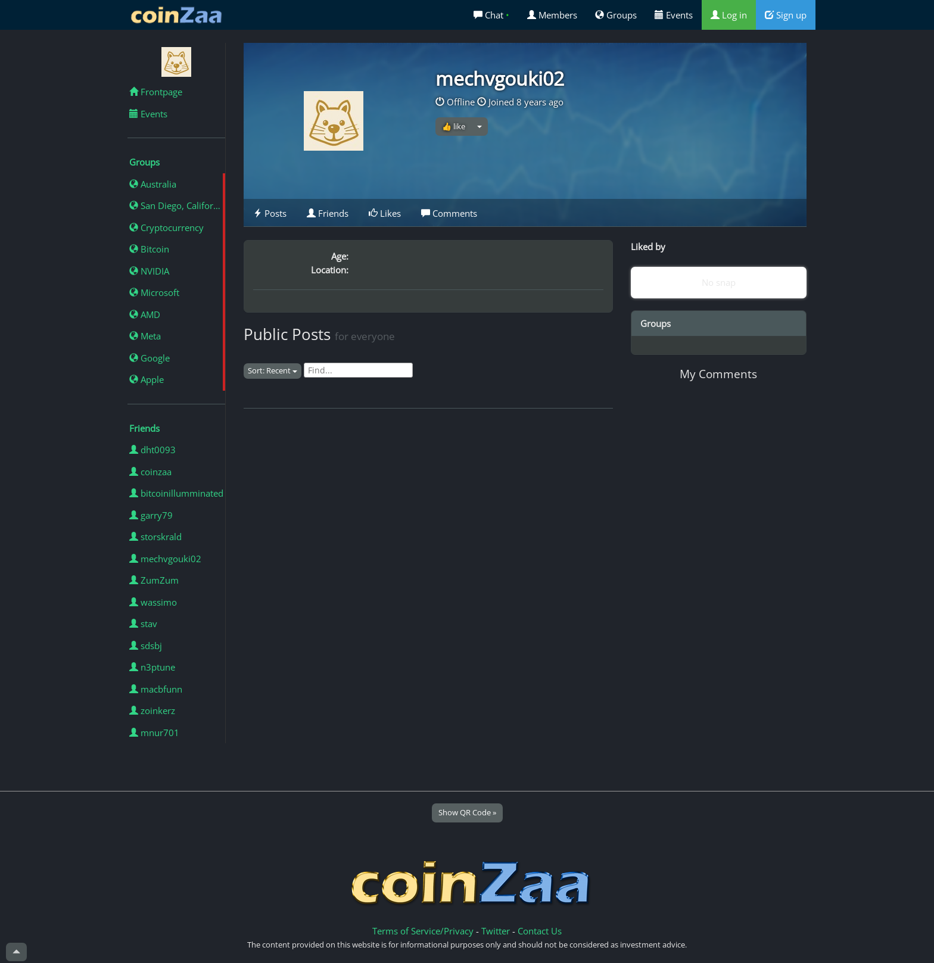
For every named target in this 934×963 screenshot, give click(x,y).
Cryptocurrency (166, 227)
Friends (327, 213)
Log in (729, 15)
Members (552, 15)
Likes (385, 213)
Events (674, 15)
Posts (270, 213)
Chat (491, 15)
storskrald (155, 537)
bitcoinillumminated (176, 493)
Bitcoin (149, 249)
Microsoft (154, 292)
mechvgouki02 (165, 559)
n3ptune (152, 667)
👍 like (453, 126)
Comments (449, 213)
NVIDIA (149, 271)
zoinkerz (152, 710)
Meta (145, 336)
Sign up (786, 15)
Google (149, 358)
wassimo (153, 602)
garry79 (151, 515)
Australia (152, 184)
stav (143, 623)
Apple (146, 379)
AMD (144, 314)
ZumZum (154, 580)
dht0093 (152, 450)
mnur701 (154, 732)
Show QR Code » (467, 812)
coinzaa (150, 472)
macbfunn (155, 689)
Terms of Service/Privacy (423, 931)
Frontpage (155, 92)
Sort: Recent (272, 370)
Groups (616, 15)
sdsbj (145, 646)
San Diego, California (177, 205)
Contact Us (540, 931)
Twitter (495, 931)
